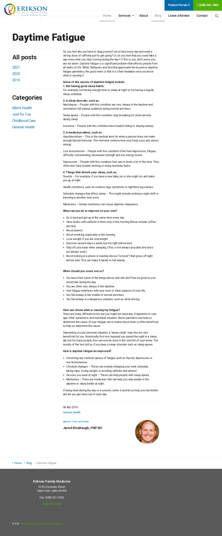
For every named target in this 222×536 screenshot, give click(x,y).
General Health (72, 412)
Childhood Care (24, 121)
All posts (24, 57)
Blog (158, 15)
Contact (202, 15)
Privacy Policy (27, 523)
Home (107, 15)
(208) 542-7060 (207, 5)
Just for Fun (21, 114)
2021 (16, 67)
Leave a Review (178, 15)
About (143, 15)
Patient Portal (178, 5)
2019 (16, 80)
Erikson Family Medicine (27, 11)
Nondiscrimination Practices (49, 523)
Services (124, 15)
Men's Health (22, 108)
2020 (16, 74)
